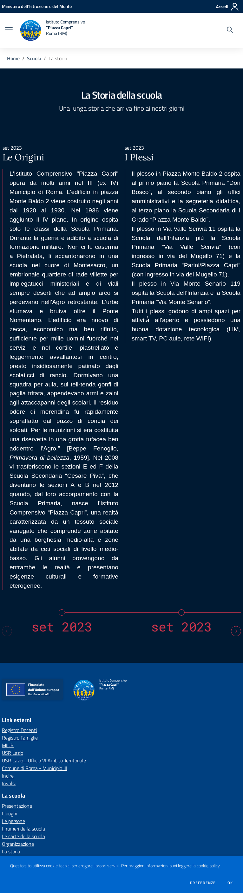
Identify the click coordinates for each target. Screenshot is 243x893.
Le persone (13, 592)
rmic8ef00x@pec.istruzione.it (136, 835)
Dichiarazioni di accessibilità (32, 796)
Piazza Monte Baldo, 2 (22, 828)
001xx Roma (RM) (63, 828)
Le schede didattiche (23, 750)
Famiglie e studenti (22, 645)
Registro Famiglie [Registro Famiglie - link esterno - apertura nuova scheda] (20, 509)
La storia (11, 622)
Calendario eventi (20, 705)
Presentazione (17, 577)
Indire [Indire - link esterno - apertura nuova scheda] (8, 547)
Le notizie (12, 682)
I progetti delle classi (23, 758)
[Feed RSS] (47, 809)
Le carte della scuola (23, 607)
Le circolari (13, 698)
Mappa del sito (20, 770)
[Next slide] (236, 402)
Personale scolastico (23, 653)
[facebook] (31, 809)
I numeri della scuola (23, 600)
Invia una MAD (126, 785)
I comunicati (14, 690)
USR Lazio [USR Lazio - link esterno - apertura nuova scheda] (12, 524)
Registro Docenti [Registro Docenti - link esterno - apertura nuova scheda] (19, 501)
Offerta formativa (20, 743)
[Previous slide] (7, 402)
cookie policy (208, 865)
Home (13, 58)
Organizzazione (18, 615)
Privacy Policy (166, 785)
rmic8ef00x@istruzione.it (71, 835)
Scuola (34, 58)
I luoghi (9, 584)
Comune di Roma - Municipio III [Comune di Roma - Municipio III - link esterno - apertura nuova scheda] (34, 539)
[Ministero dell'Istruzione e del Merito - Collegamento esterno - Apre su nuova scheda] (37, 6)
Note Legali (203, 785)
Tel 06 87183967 (18, 835)
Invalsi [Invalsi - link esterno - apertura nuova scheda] (9, 554)
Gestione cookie (90, 796)
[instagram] (39, 809)
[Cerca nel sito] (230, 30)
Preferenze (203, 883)
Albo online (14, 720)
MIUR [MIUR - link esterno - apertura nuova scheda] (8, 516)
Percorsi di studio (19, 660)
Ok (230, 883)
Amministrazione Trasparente (34, 785)
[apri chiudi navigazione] (9, 30)
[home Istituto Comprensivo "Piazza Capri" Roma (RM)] (52, 30)
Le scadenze (15, 713)
